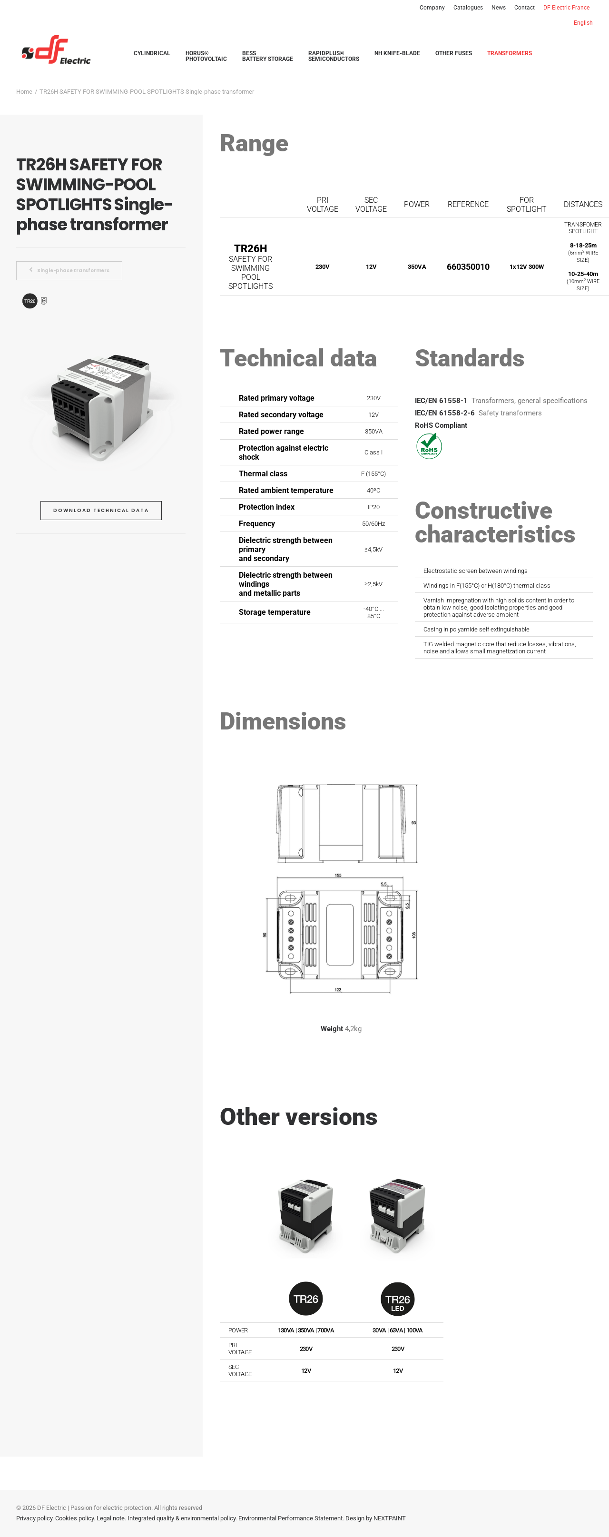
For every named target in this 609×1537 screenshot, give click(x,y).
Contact (524, 7)
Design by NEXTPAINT (375, 1518)
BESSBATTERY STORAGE (267, 56)
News (498, 7)
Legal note (111, 1518)
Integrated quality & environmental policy (182, 1518)
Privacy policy (34, 1518)
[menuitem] (434, 7)
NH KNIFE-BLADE (397, 53)
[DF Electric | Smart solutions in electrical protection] (53, 50)
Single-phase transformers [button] (69, 270)
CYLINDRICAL (152, 53)
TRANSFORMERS (509, 53)
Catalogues (468, 7)
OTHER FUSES (453, 53)
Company (432, 7)
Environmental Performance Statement (290, 1518)
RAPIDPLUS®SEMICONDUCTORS (333, 56)
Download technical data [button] (101, 510)
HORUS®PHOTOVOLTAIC (206, 56)
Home (24, 91)
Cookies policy (74, 1518)
